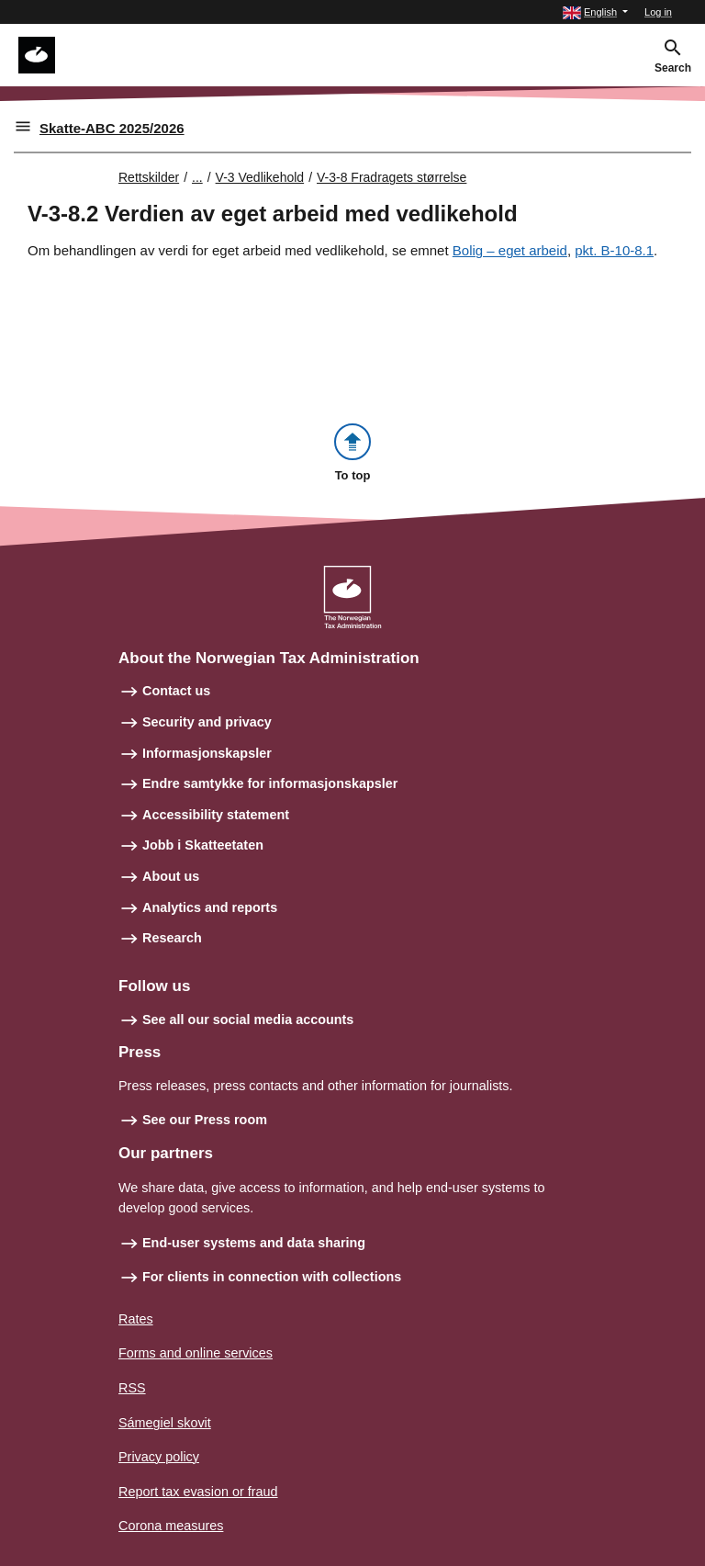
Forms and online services (195, 1353)
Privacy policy (158, 1456)
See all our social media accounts (247, 1019)
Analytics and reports (209, 907)
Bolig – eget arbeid (510, 250)
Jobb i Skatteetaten (202, 845)
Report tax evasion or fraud (198, 1491)
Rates (135, 1319)
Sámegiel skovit (164, 1422)
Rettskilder (148, 177)
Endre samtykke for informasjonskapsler (269, 783)
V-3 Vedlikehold (260, 177)
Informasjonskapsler (207, 753)
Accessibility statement (215, 814)
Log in (658, 11)
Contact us (176, 690)
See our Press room (204, 1119)
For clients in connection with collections (271, 1276)
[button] (595, 12)
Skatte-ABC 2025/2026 (112, 128)
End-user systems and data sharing (253, 1242)
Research (172, 937)
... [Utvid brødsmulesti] (197, 177)
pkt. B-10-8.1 (614, 250)
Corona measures (170, 1525)
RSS (132, 1387)
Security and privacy (207, 722)
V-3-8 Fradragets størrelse (391, 177)
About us (170, 876)
